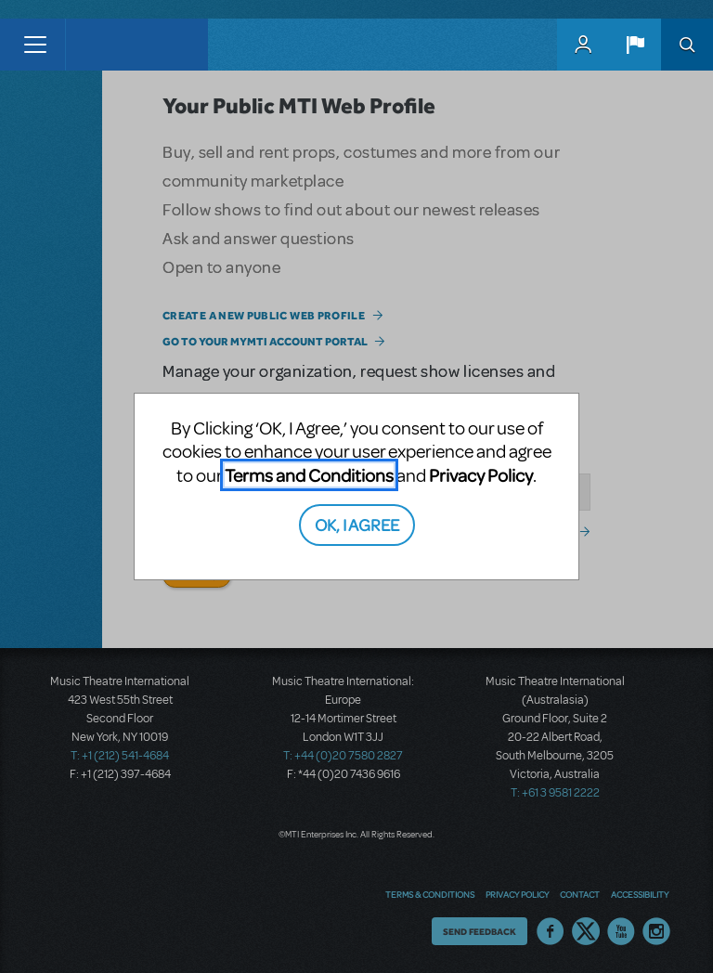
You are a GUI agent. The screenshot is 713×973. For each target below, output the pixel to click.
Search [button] (687, 45)
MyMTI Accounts (583, 45)
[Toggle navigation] (35, 45)
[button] (635, 45)
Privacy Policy (481, 474)
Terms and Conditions (309, 474)
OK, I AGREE (357, 524)
